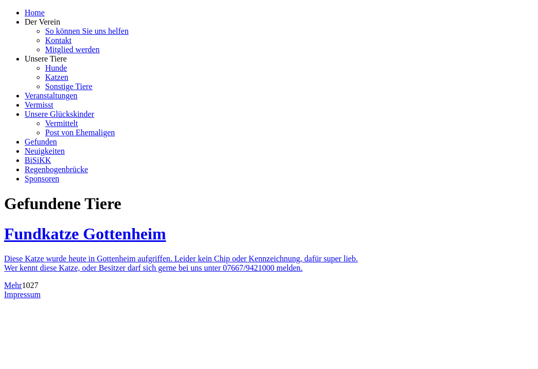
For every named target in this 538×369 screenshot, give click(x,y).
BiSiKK (38, 160)
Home (35, 12)
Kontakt (58, 40)
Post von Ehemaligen (80, 132)
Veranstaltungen (51, 95)
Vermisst (39, 104)
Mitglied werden (72, 49)
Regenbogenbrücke (56, 169)
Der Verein (42, 21)
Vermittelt (61, 123)
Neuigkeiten (45, 151)
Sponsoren (42, 178)
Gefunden (41, 141)
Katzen (56, 77)
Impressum (22, 294)
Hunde (56, 68)
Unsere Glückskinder (59, 114)
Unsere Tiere (46, 58)
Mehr (13, 285)
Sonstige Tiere (68, 86)
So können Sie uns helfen (87, 31)
